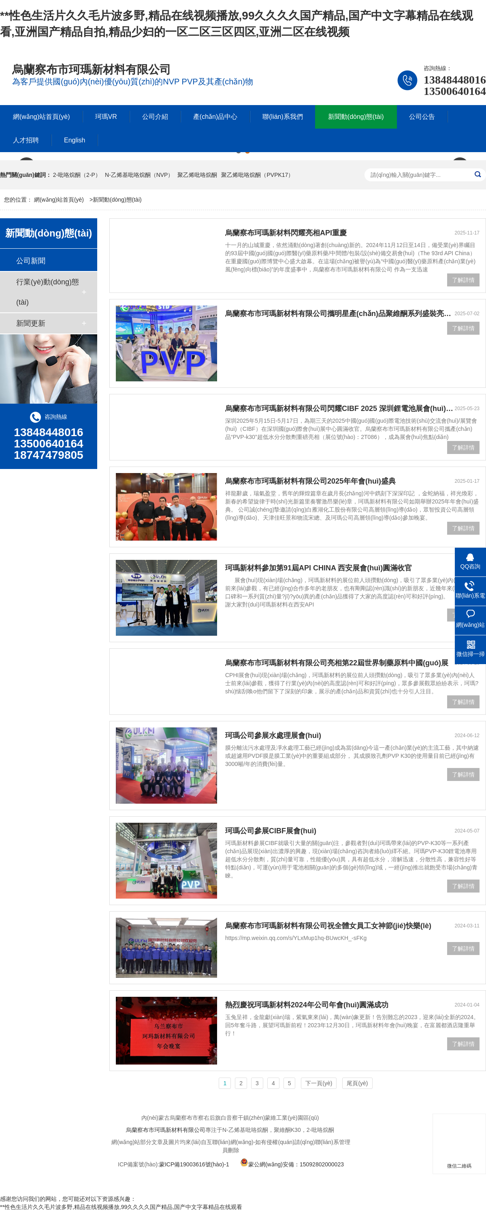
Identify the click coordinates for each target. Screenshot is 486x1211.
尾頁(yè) (357, 1083)
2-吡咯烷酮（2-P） (77, 175)
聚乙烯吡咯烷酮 (197, 175)
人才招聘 (26, 140)
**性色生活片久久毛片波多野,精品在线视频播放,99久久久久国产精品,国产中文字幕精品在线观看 (121, 1207)
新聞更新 (30, 323)
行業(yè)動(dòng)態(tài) (47, 292)
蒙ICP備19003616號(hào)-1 (194, 1164)
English (74, 140)
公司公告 (422, 116)
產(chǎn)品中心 (215, 116)
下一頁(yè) (318, 1083)
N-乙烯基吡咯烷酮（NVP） (139, 175)
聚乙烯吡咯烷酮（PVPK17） (257, 175)
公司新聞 (30, 261)
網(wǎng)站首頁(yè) (41, 116)
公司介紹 (155, 116)
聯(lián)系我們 (282, 116)
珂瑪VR (106, 116)
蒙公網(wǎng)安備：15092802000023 (292, 1164)
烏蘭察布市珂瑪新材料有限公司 (165, 1130)
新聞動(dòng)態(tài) (356, 116)
